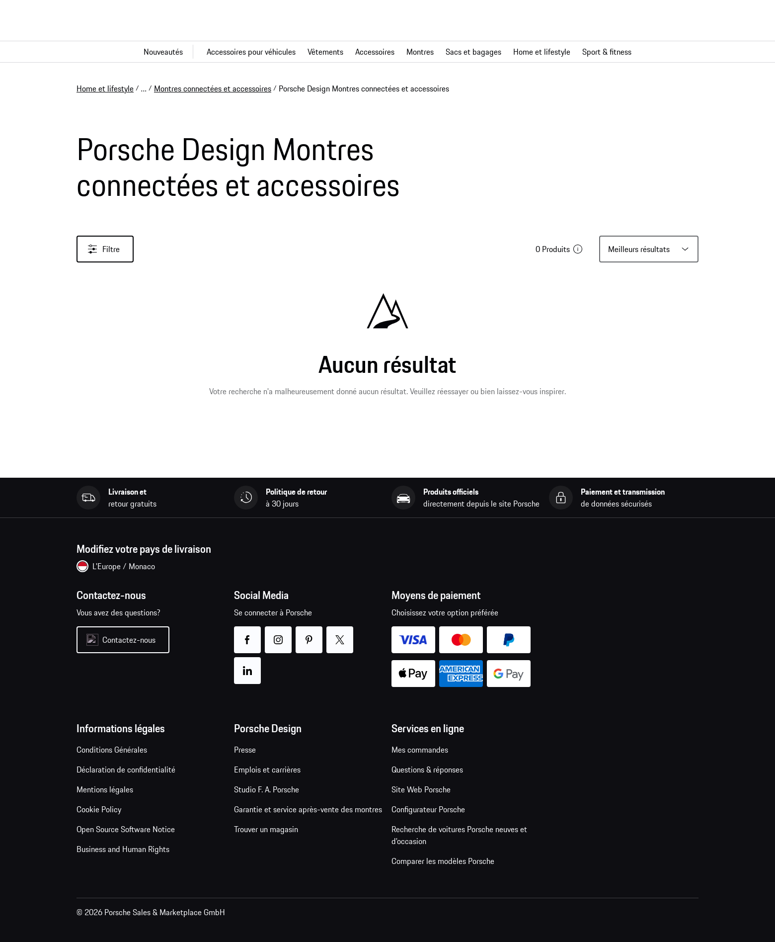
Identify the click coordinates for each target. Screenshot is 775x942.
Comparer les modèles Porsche (442, 861)
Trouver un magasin (266, 829)
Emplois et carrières (267, 769)
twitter (339, 633)
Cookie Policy (99, 809)
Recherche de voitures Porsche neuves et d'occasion (459, 835)
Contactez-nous (128, 640)
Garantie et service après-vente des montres (308, 809)
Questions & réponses (427, 769)
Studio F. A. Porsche (266, 789)
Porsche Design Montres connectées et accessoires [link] (364, 88)
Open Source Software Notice (126, 829)
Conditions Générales (112, 750)
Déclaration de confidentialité (126, 769)
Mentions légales (105, 789)
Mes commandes (419, 750)
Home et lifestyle (105, 88)
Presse (245, 750)
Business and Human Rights (123, 849)
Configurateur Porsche (428, 809)
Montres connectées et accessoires (212, 88)
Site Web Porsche (421, 789)
